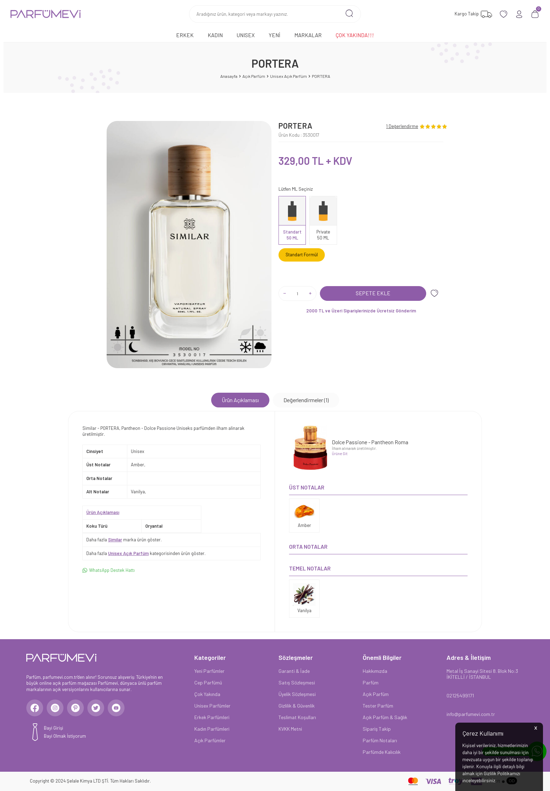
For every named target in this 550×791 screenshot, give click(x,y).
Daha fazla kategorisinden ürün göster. (146, 553)
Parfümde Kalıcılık (382, 752)
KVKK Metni (290, 729)
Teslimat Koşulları (297, 717)
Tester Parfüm (378, 706)
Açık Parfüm (253, 76)
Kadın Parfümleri (211, 729)
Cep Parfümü (208, 682)
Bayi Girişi (53, 728)
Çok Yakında (207, 694)
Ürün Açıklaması (240, 400)
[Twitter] (98, 708)
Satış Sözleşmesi (297, 682)
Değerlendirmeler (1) (306, 400)
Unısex (246, 35)
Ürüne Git (340, 453)
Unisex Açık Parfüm (288, 76)
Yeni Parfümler (209, 671)
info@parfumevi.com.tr (471, 714)
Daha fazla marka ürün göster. (124, 539)
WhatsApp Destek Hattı (108, 570)
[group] (189, 244)
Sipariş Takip (377, 729)
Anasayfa (228, 76)
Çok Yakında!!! (355, 35)
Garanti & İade (294, 671)
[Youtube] (119, 708)
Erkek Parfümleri (211, 717)
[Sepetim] (535, 14)
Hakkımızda (375, 671)
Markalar (308, 35)
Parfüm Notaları (380, 740)
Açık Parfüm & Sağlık (385, 717)
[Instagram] (56, 708)
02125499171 (460, 695)
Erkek (185, 35)
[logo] (46, 14)
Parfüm (370, 682)
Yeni (274, 35)
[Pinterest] (77, 708)
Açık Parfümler (210, 740)
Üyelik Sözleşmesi (297, 694)
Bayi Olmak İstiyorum (65, 736)
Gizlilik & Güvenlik (297, 706)
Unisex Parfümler (212, 706)
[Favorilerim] (472, 14)
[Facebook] (35, 708)
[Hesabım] (519, 14)
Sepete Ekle (373, 293)
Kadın (215, 35)
